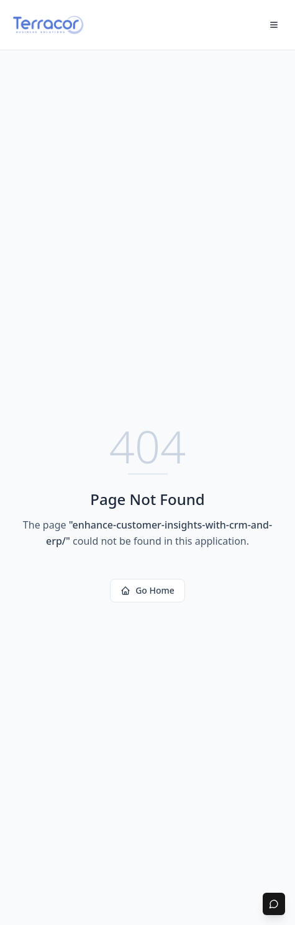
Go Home (147, 590)
